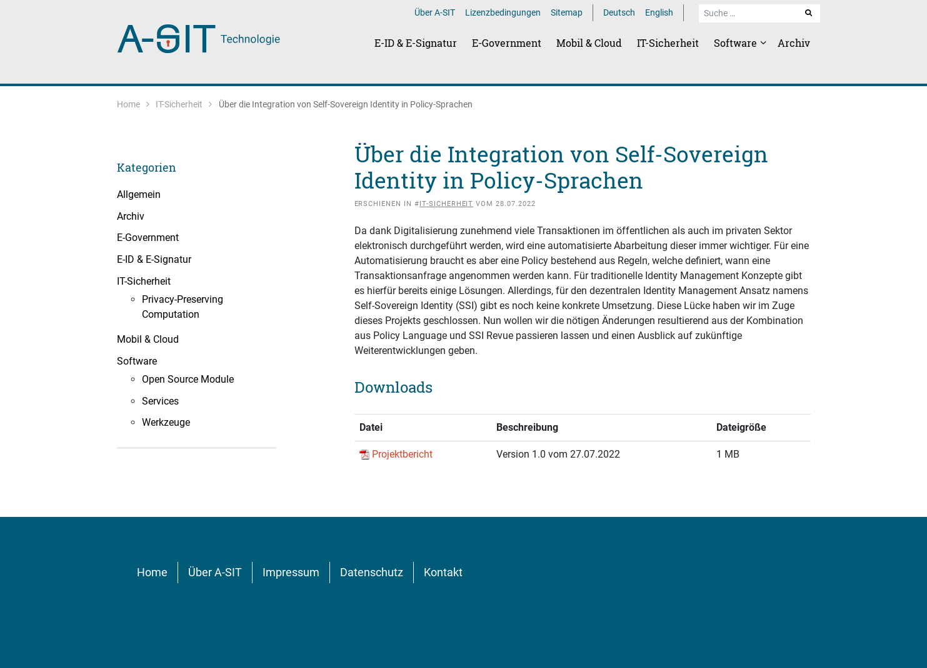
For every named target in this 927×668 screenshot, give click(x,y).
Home (128, 104)
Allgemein (139, 194)
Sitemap (567, 12)
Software (736, 42)
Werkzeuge (166, 422)
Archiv (794, 42)
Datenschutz (371, 572)
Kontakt (443, 572)
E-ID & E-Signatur (415, 42)
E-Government (506, 42)
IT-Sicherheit (668, 42)
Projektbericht (402, 454)
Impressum (291, 572)
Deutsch (619, 12)
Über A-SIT (434, 12)
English (659, 12)
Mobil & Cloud (589, 42)
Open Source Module (188, 379)
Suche (809, 12)
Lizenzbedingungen (503, 12)
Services (160, 401)
